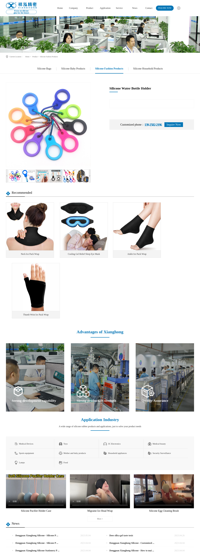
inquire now (164, 8)
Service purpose (99, 526)
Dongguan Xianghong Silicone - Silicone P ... (53, 470)
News (134, 8)
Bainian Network (130, 548)
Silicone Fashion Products (49, 57)
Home (60, 8)
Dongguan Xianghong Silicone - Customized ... (147, 477)
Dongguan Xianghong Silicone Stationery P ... (53, 485)
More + (100, 453)
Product (89, 8)
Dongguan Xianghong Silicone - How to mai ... (147, 485)
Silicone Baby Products (73, 68)
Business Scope (99, 523)
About (55, 512)
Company (73, 8)
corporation (59, 504)
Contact (148, 8)
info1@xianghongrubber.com (131, 523)
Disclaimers (145, 548)
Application (105, 8)
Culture (56, 516)
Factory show (58, 519)
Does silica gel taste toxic (147, 470)
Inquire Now (174, 124)
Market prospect (99, 519)
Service (119, 8)
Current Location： (16, 57)
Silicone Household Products (148, 68)
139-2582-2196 (123, 519)
